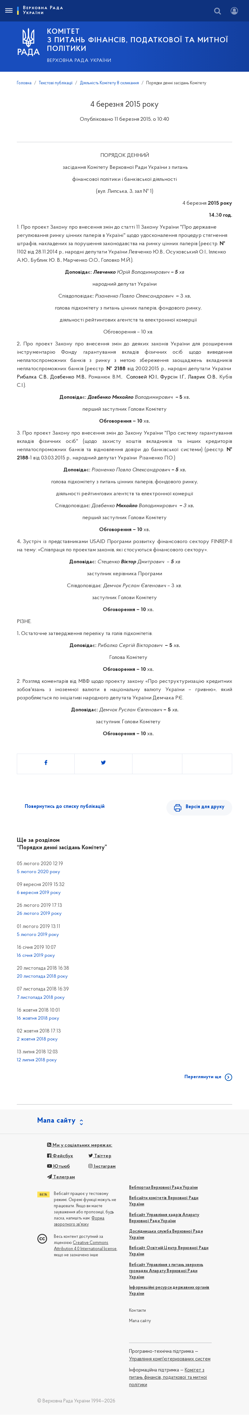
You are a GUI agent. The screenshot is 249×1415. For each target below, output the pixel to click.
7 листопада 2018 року (41, 997)
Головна (24, 83)
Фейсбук (60, 1156)
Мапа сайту (140, 1321)
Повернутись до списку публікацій (65, 806)
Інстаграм (102, 1166)
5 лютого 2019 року (38, 935)
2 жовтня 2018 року (37, 1039)
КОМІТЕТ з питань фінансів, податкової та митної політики (137, 40)
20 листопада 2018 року (42, 976)
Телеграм (61, 1177)
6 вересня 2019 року (39, 893)
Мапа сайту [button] (56, 1121)
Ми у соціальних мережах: (79, 1145)
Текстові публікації (55, 83)
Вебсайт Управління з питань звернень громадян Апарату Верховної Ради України (166, 1271)
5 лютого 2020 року (38, 872)
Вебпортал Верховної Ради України (163, 1188)
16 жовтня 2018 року (38, 1018)
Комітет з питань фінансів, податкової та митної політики (168, 1378)
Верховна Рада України (79, 60)
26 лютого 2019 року (39, 914)
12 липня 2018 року (37, 1060)
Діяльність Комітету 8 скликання (109, 83)
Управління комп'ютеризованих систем (169, 1359)
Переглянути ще (202, 1077)
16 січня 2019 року (36, 955)
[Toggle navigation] (8, 10)
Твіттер (99, 1156)
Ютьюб (58, 1166)
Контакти (137, 1311)
